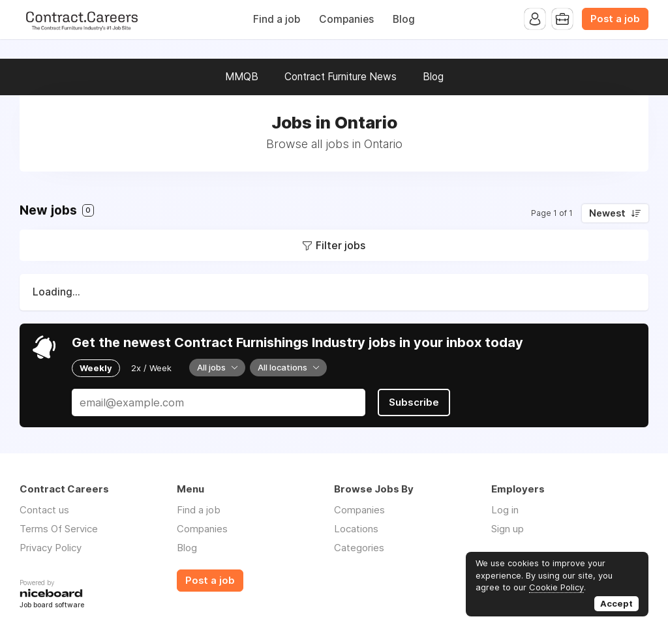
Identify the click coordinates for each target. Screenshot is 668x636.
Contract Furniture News (340, 76)
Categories (359, 547)
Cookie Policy (556, 587)
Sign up (507, 528)
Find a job (276, 19)
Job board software (52, 605)
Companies (346, 19)
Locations (356, 528)
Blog (404, 19)
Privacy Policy (51, 547)
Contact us (44, 510)
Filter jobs (340, 245)
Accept (616, 603)
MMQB (241, 76)
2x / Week (151, 368)
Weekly (96, 368)
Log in (505, 510)
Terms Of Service (59, 528)
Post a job (615, 19)
